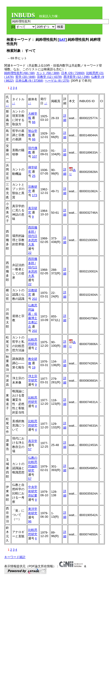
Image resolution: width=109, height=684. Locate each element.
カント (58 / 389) (47, 73)
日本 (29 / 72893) (73, 73)
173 (34, 195)
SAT (62, 40)
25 (33, 176)
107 (34, 156)
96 (29, 521)
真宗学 (32, 441)
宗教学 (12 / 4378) (49, 77)
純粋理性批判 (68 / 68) (19, 73)
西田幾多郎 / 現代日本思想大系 (32, 236)
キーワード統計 (15, 557)
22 (29, 252)
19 (33, 367)
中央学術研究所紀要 (32, 491)
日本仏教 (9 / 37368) (29, 80)
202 (34, 298)
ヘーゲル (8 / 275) (57, 80)
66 (33, 122)
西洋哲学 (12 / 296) (77, 77)
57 (29, 449)
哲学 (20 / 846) (25, 77)
